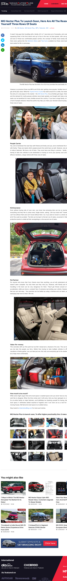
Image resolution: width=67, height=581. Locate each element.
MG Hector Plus (29, 28)
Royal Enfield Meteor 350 (58, 11)
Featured (42, 28)
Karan (51, 28)
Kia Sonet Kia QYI (29, 11)
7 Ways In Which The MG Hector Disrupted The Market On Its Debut (12, 500)
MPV (37, 28)
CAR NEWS (54, 4)
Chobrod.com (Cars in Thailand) (34, 568)
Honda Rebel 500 (16, 11)
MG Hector (20, 28)
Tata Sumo (44, 41)
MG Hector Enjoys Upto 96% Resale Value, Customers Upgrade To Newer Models (40, 500)
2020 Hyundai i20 (43, 11)
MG (47, 28)
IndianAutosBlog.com (25, 408)
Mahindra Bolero (33, 41)
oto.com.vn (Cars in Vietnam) (10, 568)
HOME (46, 4)
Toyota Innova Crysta (36, 91)
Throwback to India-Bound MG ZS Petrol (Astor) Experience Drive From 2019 (13, 527)
